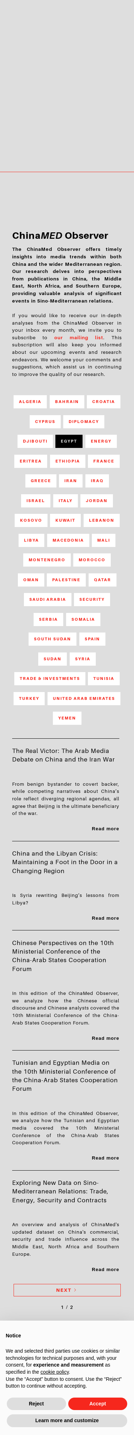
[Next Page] (67, 1290)
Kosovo (31, 520)
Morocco (92, 559)
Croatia (103, 401)
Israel (35, 500)
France (103, 461)
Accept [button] (97, 1403)
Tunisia (103, 678)
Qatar (102, 579)
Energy (101, 441)
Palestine (66, 579)
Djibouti (35, 441)
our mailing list (78, 337)
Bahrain (67, 401)
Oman (31, 579)
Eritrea (31, 461)
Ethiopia (67, 461)
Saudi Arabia (47, 599)
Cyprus (45, 421)
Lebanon (101, 520)
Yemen (67, 718)
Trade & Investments (50, 678)
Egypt (69, 441)
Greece (41, 480)
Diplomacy (84, 421)
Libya (31, 540)
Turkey (29, 698)
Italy (66, 500)
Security (92, 599)
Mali (103, 540)
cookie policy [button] (54, 1372)
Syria (82, 658)
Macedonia (68, 540)
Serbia (48, 619)
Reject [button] (36, 1403)
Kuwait (65, 520)
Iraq (97, 480)
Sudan (52, 658)
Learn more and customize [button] (67, 1420)
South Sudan (52, 638)
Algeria (30, 401)
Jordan (97, 500)
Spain (92, 638)
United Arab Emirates (84, 698)
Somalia (83, 619)
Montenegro (47, 559)
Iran (70, 480)
